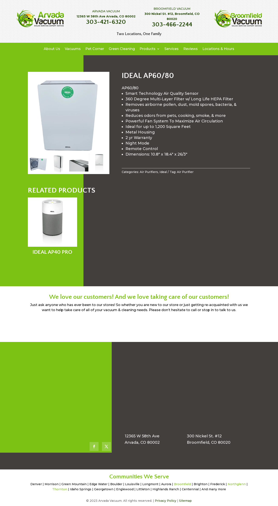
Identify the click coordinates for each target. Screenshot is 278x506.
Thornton (59, 489)
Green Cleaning (122, 49)
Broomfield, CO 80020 (208, 442)
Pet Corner (94, 49)
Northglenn (237, 484)
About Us (52, 49)
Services (171, 49)
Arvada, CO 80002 (142, 442)
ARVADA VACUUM (106, 11)
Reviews (190, 49)
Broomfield (182, 484)
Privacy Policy (165, 501)
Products (147, 49)
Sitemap (185, 501)
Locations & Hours (218, 49)
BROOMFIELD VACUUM (172, 9)
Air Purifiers (149, 172)
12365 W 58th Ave (142, 436)
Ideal (163, 172)
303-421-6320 (106, 22)
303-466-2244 (172, 24)
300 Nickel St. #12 (204, 436)
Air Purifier (185, 172)
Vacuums (73, 49)
